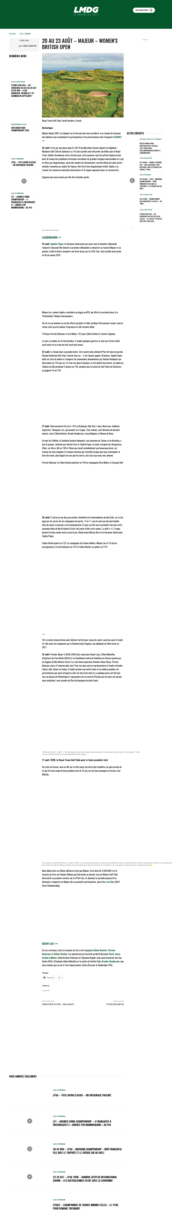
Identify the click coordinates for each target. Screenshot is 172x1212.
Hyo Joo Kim (108, 881)
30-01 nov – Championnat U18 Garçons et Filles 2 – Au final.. (151, 201)
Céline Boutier (100, 950)
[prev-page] (128, 227)
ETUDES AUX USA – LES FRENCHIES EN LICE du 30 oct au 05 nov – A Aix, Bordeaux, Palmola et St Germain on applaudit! (24, 90)
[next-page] (132, 227)
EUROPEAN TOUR (18, 124)
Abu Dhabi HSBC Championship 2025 (20, 129)
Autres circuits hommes (151, 139)
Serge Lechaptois (29, 45)
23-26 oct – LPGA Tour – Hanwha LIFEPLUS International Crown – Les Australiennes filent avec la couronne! (85, 1178)
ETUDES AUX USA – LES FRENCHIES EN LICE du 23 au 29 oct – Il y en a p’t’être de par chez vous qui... (151, 217)
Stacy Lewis (114, 954)
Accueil (12, 33)
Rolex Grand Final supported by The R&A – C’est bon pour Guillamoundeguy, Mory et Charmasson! (150, 148)
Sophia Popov (57, 244)
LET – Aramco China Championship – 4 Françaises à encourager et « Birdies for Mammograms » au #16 (23, 202)
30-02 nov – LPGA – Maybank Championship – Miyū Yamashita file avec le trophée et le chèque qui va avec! (87, 1151)
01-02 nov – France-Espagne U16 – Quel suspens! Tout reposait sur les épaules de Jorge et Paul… (151, 166)
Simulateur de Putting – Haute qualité (58, 1004)
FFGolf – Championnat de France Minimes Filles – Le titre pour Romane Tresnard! (85, 1206)
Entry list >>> (50, 944)
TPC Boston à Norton (115, 1004)
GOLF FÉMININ (25, 33)
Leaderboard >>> (51, 237)
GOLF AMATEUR (18, 82)
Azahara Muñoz (49, 957)
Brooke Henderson (110, 961)
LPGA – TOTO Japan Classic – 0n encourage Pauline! (23, 164)
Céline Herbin (60, 954)
